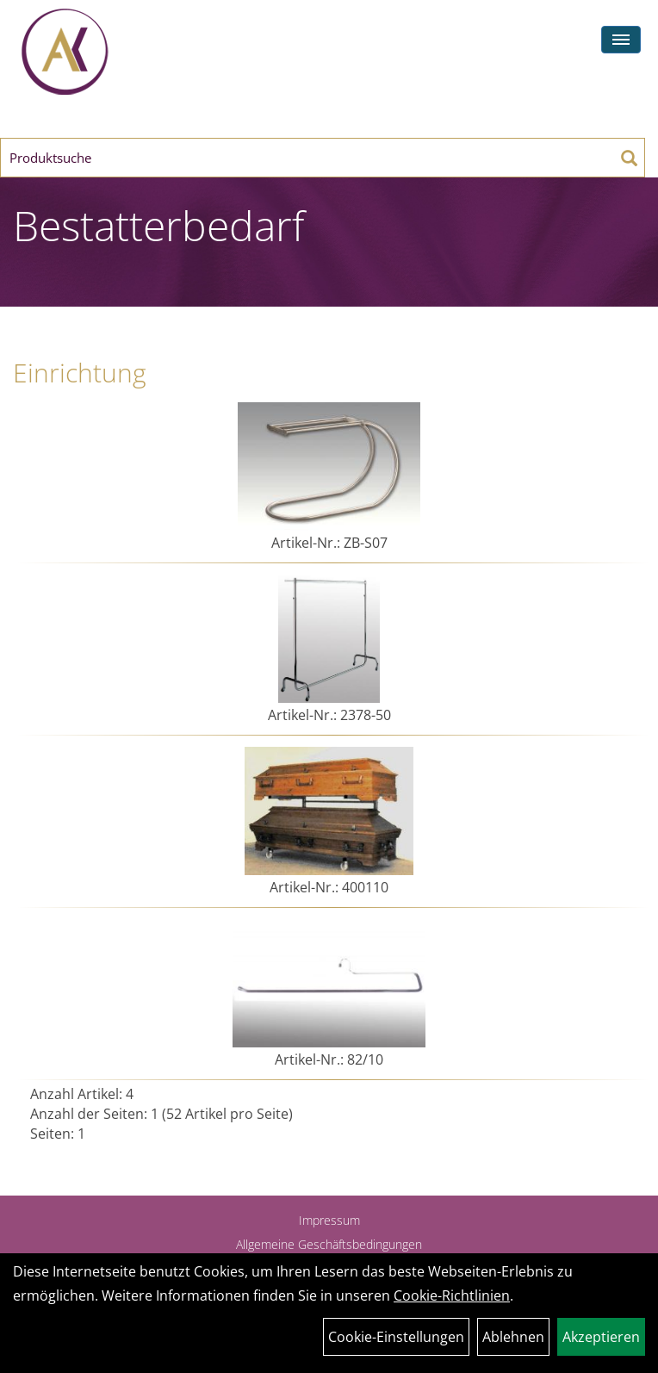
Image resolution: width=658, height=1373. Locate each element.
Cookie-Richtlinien (452, 1295)
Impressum (329, 1220)
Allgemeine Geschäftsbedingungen (329, 1244)
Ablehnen (513, 1336)
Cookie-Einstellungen (396, 1336)
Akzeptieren (601, 1336)
